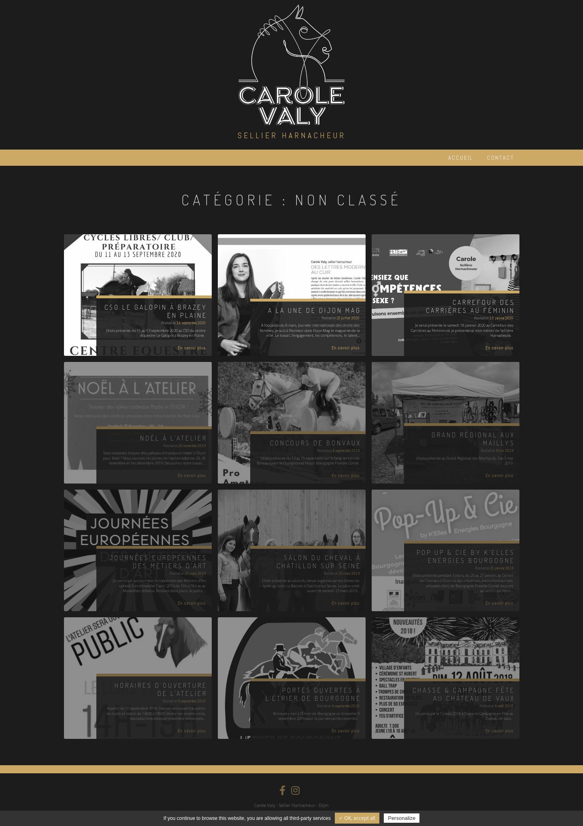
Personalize (401, 818)
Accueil (460, 157)
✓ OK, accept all (357, 818)
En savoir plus (192, 348)
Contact (500, 157)
